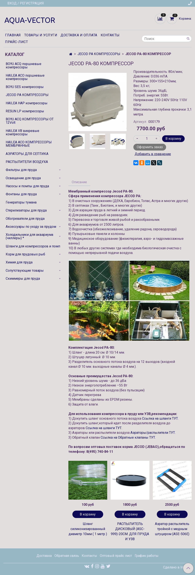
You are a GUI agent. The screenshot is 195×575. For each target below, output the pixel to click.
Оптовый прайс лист (116, 556)
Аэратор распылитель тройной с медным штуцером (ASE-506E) (172, 529)
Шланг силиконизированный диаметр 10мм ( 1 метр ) (88, 529)
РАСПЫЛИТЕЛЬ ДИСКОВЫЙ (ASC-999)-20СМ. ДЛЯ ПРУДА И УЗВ (130, 531)
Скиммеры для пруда (23, 279)
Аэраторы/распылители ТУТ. (153, 433)
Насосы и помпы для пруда (27, 186)
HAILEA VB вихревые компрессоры (22, 132)
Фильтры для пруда (21, 170)
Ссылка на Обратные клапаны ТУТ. (128, 437)
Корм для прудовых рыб (25, 254)
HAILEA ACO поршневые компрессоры (25, 77)
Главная (13, 35)
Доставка (44, 556)
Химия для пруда (19, 262)
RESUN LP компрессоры (25, 111)
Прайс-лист (16, 42)
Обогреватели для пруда (25, 219)
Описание (79, 182)
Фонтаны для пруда (21, 194)
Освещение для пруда (23, 178)
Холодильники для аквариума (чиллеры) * (29, 236)
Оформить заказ (150, 147)
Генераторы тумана (21, 202)
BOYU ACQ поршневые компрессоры (23, 65)
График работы (146, 556)
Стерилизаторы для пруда (26, 210)
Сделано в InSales (177, 567)
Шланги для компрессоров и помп (33, 246)
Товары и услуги (40, 35)
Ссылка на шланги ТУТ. (160, 418)
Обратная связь (66, 556)
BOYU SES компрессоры (25, 87)
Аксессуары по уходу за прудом (31, 227)
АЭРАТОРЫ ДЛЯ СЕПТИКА (27, 154)
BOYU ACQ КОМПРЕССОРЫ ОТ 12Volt (30, 121)
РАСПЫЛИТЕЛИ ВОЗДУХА (27, 162)
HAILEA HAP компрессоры (26, 103)
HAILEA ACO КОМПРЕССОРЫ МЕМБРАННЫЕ (29, 144)
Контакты (110, 35)
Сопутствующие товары (25, 271)
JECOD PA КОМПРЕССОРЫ (98, 54)
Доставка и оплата (79, 35)
